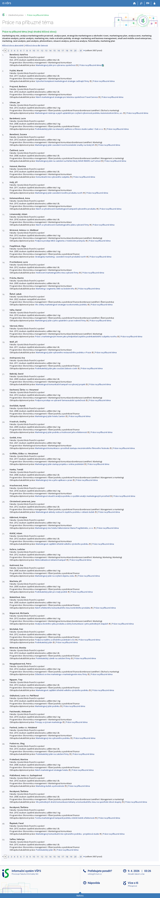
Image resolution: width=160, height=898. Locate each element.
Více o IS (133, 882)
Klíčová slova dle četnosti (36, 45)
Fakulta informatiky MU (29, 874)
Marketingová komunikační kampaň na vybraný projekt (60, 384)
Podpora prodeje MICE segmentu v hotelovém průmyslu (60, 240)
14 (50, 50)
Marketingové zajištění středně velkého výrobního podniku (62, 544)
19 (71, 50)
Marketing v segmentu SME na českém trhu (55, 288)
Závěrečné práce (16, 15)
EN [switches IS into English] (147, 3)
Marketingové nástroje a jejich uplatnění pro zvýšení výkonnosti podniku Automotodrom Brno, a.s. (79, 113)
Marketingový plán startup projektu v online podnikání (59, 464)
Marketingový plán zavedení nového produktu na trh (59, 193)
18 (67, 50)
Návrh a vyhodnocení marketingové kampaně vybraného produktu (66, 208)
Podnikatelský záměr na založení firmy (53, 658)
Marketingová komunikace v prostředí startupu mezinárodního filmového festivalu (72, 448)
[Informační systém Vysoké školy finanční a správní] (6, 3)
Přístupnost (132, 886)
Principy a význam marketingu (48, 722)
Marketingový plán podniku (47, 706)
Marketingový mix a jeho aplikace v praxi (54, 480)
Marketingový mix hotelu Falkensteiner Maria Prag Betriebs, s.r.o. (64, 528)
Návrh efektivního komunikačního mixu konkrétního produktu (62, 607)
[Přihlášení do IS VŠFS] (154, 3)
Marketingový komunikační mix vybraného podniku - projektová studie (67, 834)
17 (63, 50)
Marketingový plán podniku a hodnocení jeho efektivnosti (61, 432)
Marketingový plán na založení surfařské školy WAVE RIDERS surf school (68, 161)
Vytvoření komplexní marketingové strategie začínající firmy (62, 81)
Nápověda (94, 882)
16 (59, 50)
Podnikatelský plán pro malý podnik (51, 591)
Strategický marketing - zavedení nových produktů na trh (60, 256)
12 (42, 50)
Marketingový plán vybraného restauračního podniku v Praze (63, 352)
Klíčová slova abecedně (12, 45)
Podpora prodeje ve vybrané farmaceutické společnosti (60, 400)
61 (81, 50)
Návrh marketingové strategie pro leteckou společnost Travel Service (67, 97)
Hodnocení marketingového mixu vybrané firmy (57, 272)
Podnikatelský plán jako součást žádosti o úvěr (56, 368)
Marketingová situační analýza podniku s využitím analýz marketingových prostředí (72, 496)
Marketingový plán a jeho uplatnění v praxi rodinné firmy (60, 320)
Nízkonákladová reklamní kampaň (50, 560)
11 (38, 50)
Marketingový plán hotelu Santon (50, 416)
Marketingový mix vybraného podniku (53, 738)
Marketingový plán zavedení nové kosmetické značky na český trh (65, 145)
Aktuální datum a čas (136, 874)
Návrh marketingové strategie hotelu (51, 770)
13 (46, 50)
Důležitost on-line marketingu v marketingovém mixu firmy (61, 674)
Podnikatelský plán (43, 642)
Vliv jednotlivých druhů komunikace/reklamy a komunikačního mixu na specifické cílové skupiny (79, 802)
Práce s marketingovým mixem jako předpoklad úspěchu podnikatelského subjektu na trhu (76, 336)
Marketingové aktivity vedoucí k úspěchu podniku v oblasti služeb (65, 512)
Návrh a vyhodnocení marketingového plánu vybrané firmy (62, 224)
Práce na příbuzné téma (38, 15)
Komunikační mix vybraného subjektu (53, 177)
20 (75, 50)
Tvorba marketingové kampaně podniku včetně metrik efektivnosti (65, 818)
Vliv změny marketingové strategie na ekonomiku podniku (61, 304)
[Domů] (134, 3)
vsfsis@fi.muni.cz (95, 874)
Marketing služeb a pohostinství (50, 786)
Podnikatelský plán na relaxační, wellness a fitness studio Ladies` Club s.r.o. (69, 129)
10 (34, 50)
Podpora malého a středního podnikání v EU (55, 639)
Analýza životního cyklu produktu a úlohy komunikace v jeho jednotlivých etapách (71, 623)
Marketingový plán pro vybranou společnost (56, 65)
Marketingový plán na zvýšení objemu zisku (54, 576)
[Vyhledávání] (141, 3)
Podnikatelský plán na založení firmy (52, 754)
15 (54, 50)
